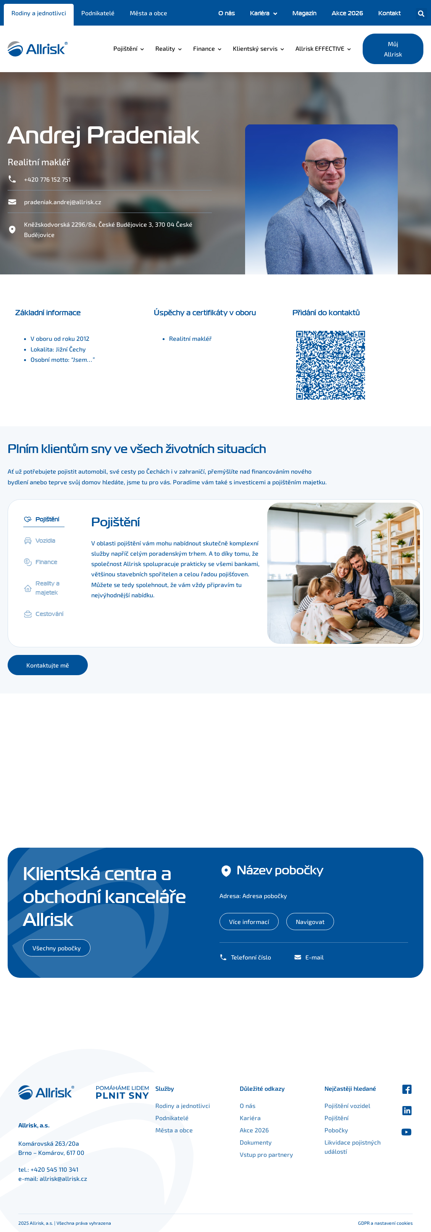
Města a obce (148, 12)
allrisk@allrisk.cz (63, 1178)
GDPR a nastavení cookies (385, 1223)
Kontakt (389, 13)
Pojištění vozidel (339, 1105)
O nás (226, 13)
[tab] (44, 518)
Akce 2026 (347, 13)
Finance (204, 48)
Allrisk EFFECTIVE (319, 48)
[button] (421, 13)
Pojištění (125, 48)
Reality (165, 48)
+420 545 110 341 (54, 1169)
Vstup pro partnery (275, 1154)
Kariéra (263, 14)
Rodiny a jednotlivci (38, 12)
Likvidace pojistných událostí (344, 1146)
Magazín (304, 13)
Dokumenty (264, 1142)
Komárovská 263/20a (48, 1143)
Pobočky (328, 1130)
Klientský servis (255, 48)
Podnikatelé (98, 12)
